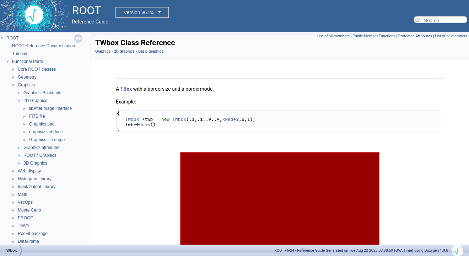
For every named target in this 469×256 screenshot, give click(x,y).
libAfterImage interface (50, 108)
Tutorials (20, 53)
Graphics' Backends (42, 92)
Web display (29, 171)
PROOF (25, 217)
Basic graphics (150, 51)
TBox (126, 89)
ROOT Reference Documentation (43, 45)
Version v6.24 (139, 12)
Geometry (27, 77)
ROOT (12, 38)
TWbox (132, 119)
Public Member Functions (373, 36)
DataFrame (28, 241)
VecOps (25, 202)
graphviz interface (46, 131)
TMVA (23, 225)
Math (22, 194)
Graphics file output (47, 139)
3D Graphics (35, 163)
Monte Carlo (29, 210)
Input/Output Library (36, 186)
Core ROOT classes (37, 69)
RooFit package (33, 233)
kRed (227, 119)
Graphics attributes (41, 147)
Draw (144, 125)
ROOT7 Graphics (39, 155)
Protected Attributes (415, 36)
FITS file (37, 116)
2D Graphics (35, 100)
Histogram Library (35, 178)
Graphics (26, 84)
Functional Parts (27, 61)
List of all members (333, 36)
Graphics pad (41, 124)
